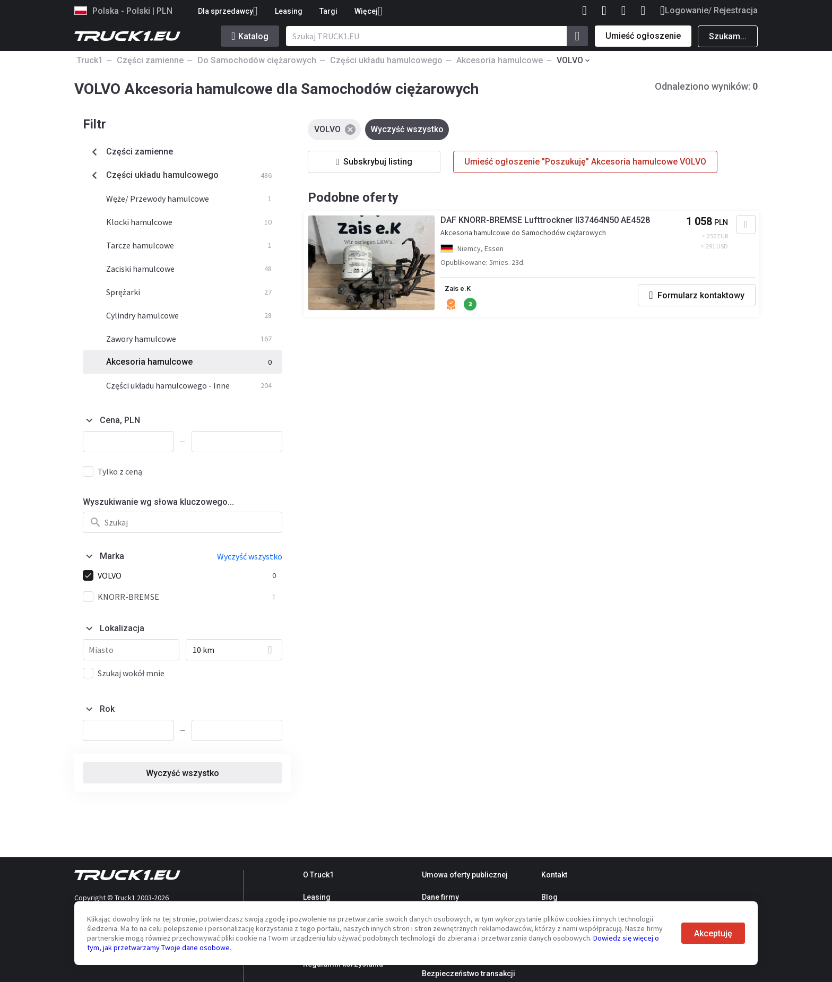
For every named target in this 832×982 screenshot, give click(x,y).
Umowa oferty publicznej (465, 875)
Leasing (288, 11)
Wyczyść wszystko (182, 773)
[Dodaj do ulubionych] (739, 227)
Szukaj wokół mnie (131, 673)
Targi (328, 11)
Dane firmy (440, 897)
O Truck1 (318, 875)
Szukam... (728, 36)
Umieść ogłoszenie (643, 36)
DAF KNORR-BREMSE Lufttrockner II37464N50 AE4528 (550, 223)
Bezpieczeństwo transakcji (468, 973)
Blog (549, 897)
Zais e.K (464, 291)
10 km (203, 649)
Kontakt (554, 875)
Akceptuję (713, 933)
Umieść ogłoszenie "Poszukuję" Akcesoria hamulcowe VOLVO (585, 162)
